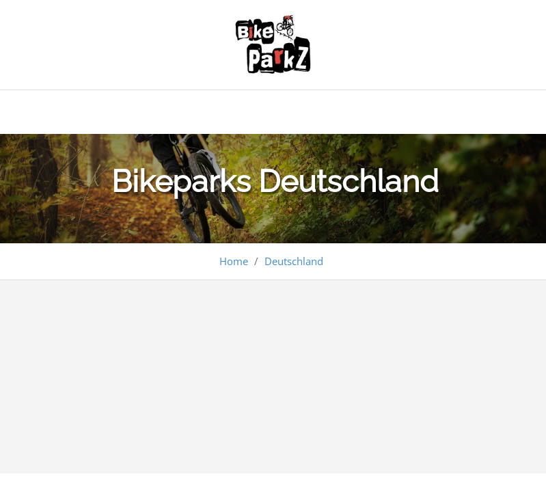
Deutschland (293, 261)
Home (233, 261)
